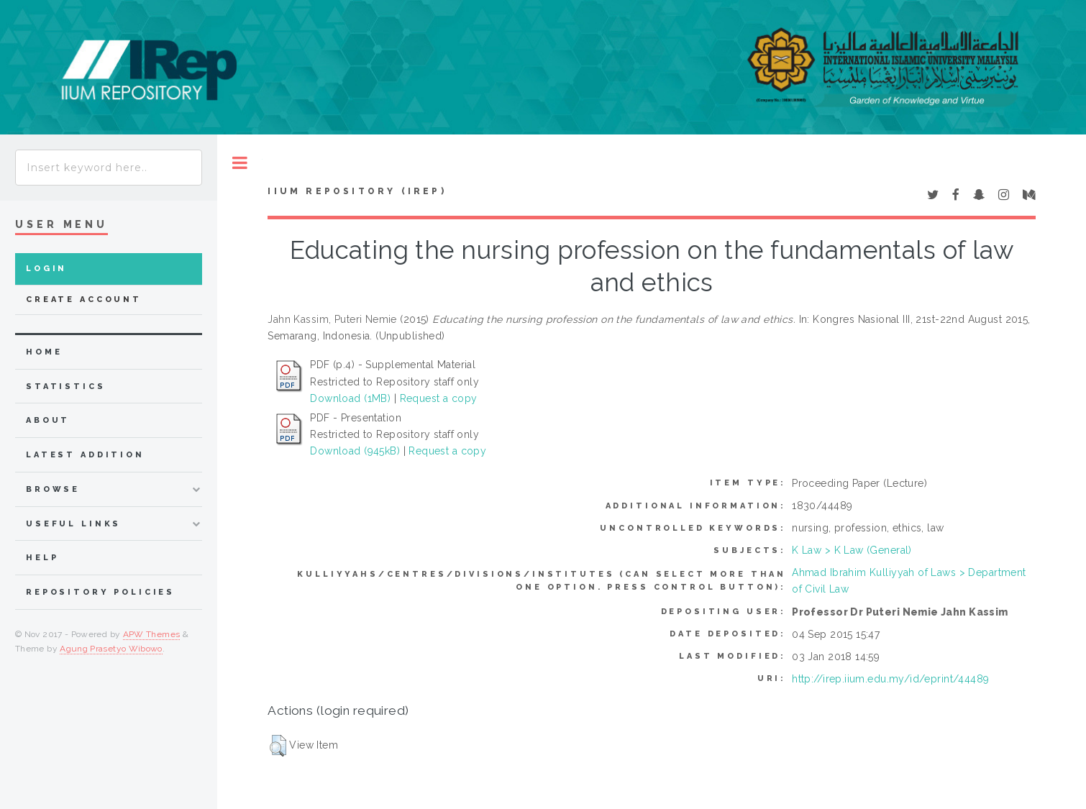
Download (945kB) (355, 451)
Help (42, 557)
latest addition (85, 455)
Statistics (66, 386)
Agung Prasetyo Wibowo (111, 649)
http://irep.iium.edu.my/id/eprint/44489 (890, 679)
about (48, 420)
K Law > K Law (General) (852, 550)
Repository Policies (100, 592)
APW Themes (152, 634)
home (44, 352)
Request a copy (439, 398)
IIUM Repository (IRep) (357, 191)
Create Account (84, 299)
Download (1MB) (350, 398)
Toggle (240, 162)
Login (46, 268)
